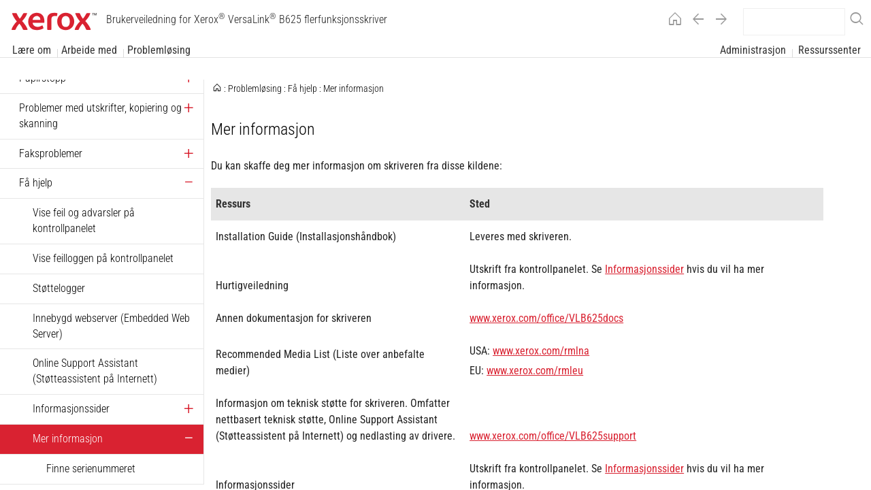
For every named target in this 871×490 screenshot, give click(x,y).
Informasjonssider (71, 408)
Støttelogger (59, 288)
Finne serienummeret (90, 468)
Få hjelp (35, 182)
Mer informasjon (68, 438)
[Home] (671, 21)
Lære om (31, 50)
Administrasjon (753, 50)
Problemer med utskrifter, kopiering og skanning (100, 115)
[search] (794, 21)
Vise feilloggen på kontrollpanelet (103, 258)
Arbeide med (89, 50)
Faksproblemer (50, 153)
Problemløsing (159, 50)
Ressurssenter (829, 50)
